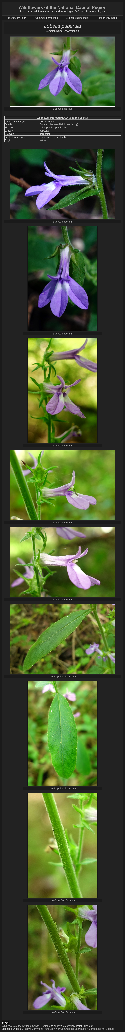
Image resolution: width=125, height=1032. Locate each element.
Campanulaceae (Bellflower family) (58, 124)
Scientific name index (77, 17)
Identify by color (17, 17)
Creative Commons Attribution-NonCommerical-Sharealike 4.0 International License (68, 1028)
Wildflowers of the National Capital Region (25, 1026)
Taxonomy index (108, 17)
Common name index (47, 17)
